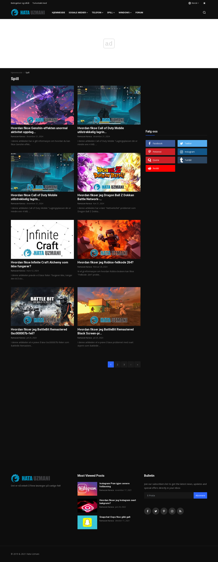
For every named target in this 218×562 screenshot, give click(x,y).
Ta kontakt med (40, 3)
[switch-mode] (204, 3)
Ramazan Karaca (18, 136)
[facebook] (147, 511)
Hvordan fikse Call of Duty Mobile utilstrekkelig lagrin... (101, 130)
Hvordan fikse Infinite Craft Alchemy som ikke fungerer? (39, 264)
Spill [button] (111, 12)
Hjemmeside (58, 12)
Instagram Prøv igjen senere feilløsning (114, 485)
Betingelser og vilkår (20, 3)
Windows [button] (125, 12)
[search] (204, 12)
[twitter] (155, 511)
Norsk (192, 3)
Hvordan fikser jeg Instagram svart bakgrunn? (117, 502)
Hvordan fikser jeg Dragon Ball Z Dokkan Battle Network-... (106, 197)
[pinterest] (163, 511)
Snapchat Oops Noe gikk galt (114, 517)
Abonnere (200, 495)
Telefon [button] (98, 12)
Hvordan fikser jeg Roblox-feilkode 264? (106, 262)
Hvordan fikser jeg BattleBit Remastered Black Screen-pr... (106, 331)
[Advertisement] (176, 104)
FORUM (139, 12)
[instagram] (172, 511)
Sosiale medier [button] (78, 12)
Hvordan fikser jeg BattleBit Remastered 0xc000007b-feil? (39, 331)
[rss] (180, 511)
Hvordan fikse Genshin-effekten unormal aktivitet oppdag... (39, 130)
